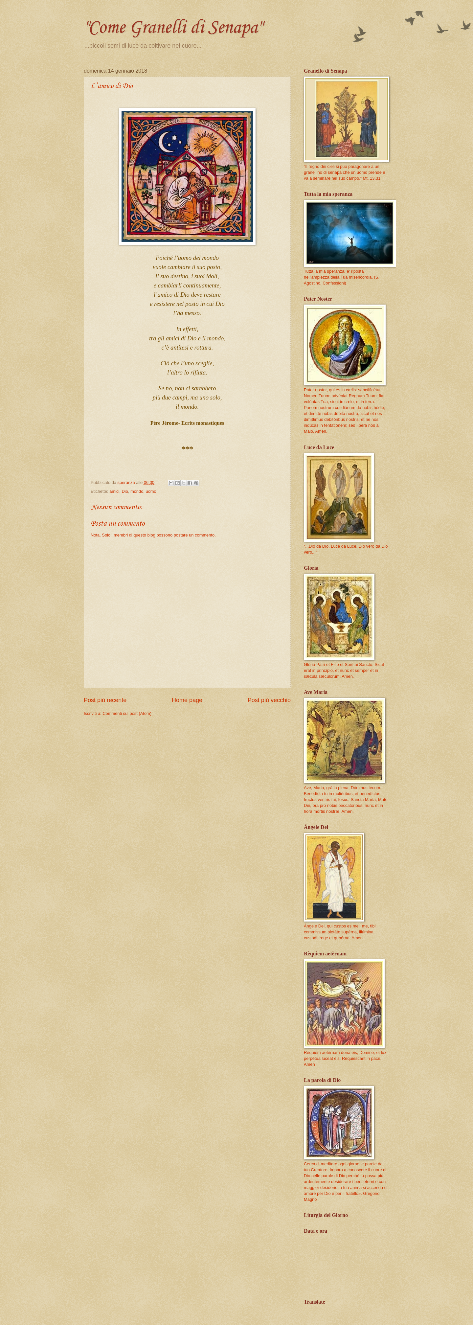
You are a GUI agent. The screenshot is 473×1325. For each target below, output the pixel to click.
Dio (125, 491)
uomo (151, 491)
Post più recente (105, 700)
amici (114, 491)
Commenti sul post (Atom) (126, 713)
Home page (187, 700)
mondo (136, 491)
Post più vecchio (269, 700)
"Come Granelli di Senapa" (173, 27)
